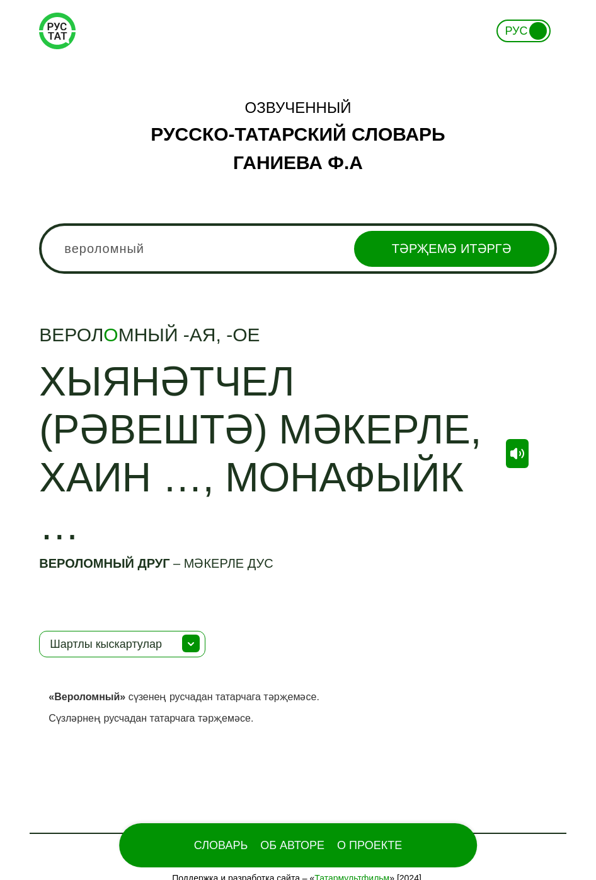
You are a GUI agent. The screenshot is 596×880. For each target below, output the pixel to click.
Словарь (221, 845)
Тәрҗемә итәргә (452, 248)
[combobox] (297, 248)
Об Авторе (292, 845)
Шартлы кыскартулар (106, 644)
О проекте (369, 845)
